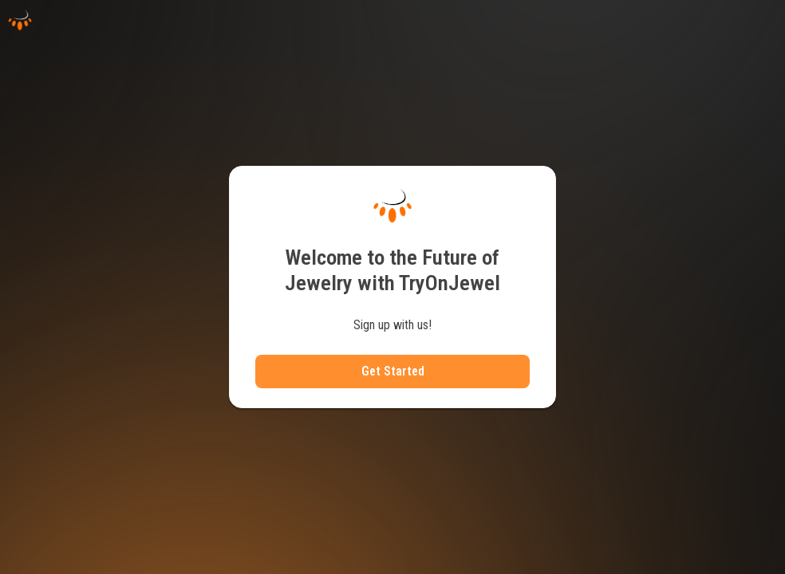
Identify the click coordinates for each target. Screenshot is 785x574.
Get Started (392, 371)
